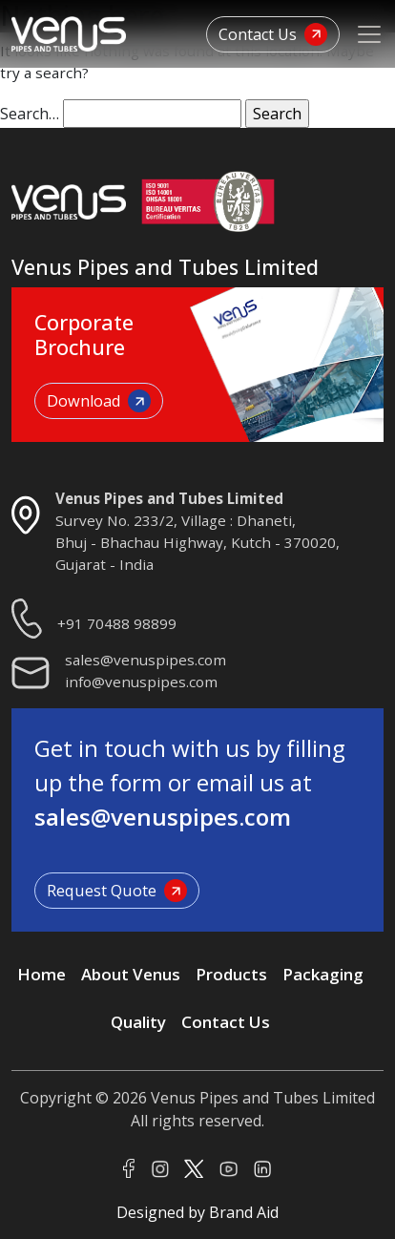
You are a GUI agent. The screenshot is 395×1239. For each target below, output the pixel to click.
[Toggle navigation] (369, 34)
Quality (138, 1022)
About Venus (130, 974)
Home (41, 974)
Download (99, 400)
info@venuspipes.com (141, 681)
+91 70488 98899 (117, 623)
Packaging (323, 974)
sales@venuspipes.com (145, 659)
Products (231, 974)
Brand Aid (244, 1212)
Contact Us (272, 34)
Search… (29, 113)
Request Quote (117, 890)
